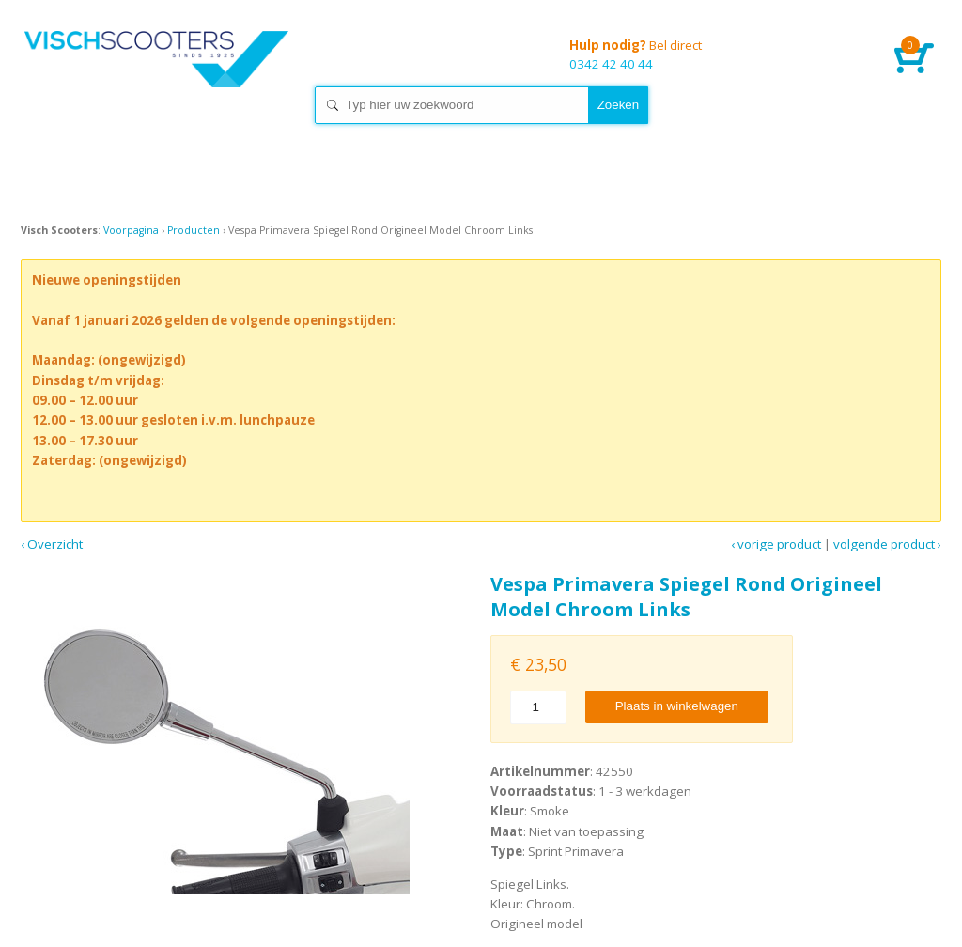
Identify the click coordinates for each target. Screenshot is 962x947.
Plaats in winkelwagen (676, 706)
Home (162, 75)
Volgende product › (887, 544)
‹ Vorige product (776, 544)
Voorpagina (131, 230)
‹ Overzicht (52, 544)
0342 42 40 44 (779, 56)
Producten (193, 230)
